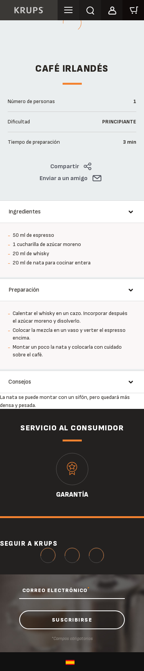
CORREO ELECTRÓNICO (55, 590)
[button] (111, 9)
